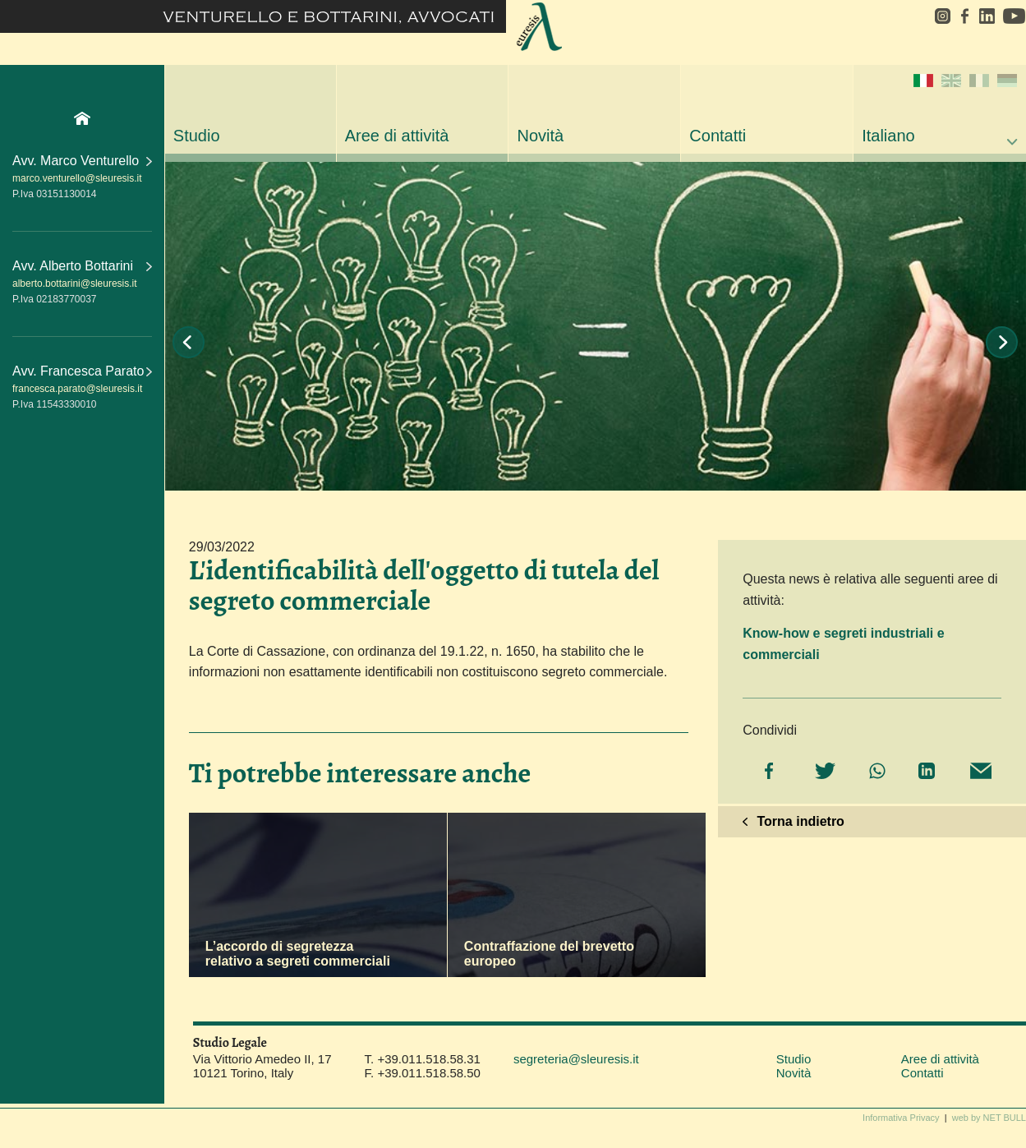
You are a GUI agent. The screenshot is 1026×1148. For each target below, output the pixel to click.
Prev (189, 342)
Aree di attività (397, 136)
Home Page (82, 118)
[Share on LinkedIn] (924, 772)
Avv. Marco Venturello (82, 161)
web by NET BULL (989, 1118)
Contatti (717, 136)
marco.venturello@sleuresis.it (77, 178)
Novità (540, 136)
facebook (964, 16)
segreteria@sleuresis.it (576, 1059)
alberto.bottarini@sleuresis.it (74, 283)
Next (1002, 342)
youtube (1012, 16)
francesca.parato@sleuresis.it (77, 388)
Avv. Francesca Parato (82, 371)
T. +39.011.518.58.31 (423, 1059)
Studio (196, 136)
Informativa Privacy (901, 1118)
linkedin (986, 16)
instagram (936, 16)
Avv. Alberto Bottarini (82, 266)
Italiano (939, 109)
